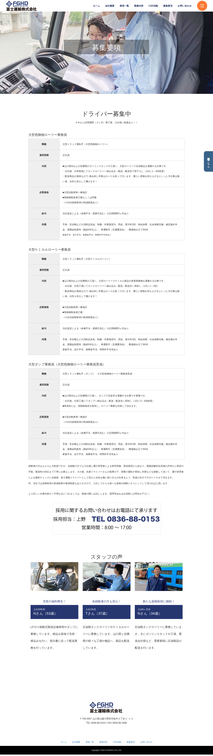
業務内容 (138, 6)
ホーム (96, 6)
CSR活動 (153, 6)
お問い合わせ (185, 6)
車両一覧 (124, 6)
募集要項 (167, 6)
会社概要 (109, 6)
